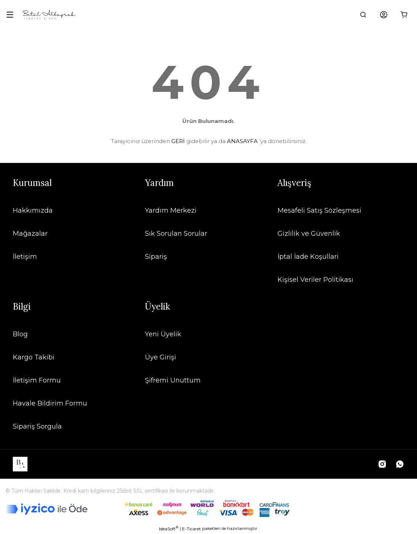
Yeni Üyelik (163, 334)
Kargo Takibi (34, 357)
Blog (20, 334)
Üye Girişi (160, 357)
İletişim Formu (37, 380)
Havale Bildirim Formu (50, 403)
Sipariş (156, 257)
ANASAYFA (242, 141)
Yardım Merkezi (171, 210)
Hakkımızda (33, 210)
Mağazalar (30, 233)
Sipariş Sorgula (37, 426)
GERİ (178, 141)
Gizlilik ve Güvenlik (309, 233)
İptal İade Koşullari (308, 257)
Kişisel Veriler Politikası (315, 280)
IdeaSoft (168, 528)
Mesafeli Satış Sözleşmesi (319, 210)
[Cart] (404, 14)
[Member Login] (383, 14)
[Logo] (49, 14)
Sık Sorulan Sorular (176, 233)
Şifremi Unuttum (173, 380)
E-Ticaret (191, 528)
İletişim (25, 257)
